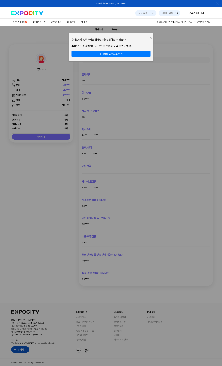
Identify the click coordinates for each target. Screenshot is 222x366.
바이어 (84, 21)
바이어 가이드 (186, 22)
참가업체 (71, 21)
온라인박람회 (19, 21)
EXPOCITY (27, 13)
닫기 (217, 3)
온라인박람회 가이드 (202, 22)
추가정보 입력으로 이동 (111, 53)
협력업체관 (56, 21)
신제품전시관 (39, 21)
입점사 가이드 (174, 22)
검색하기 (153, 13)
